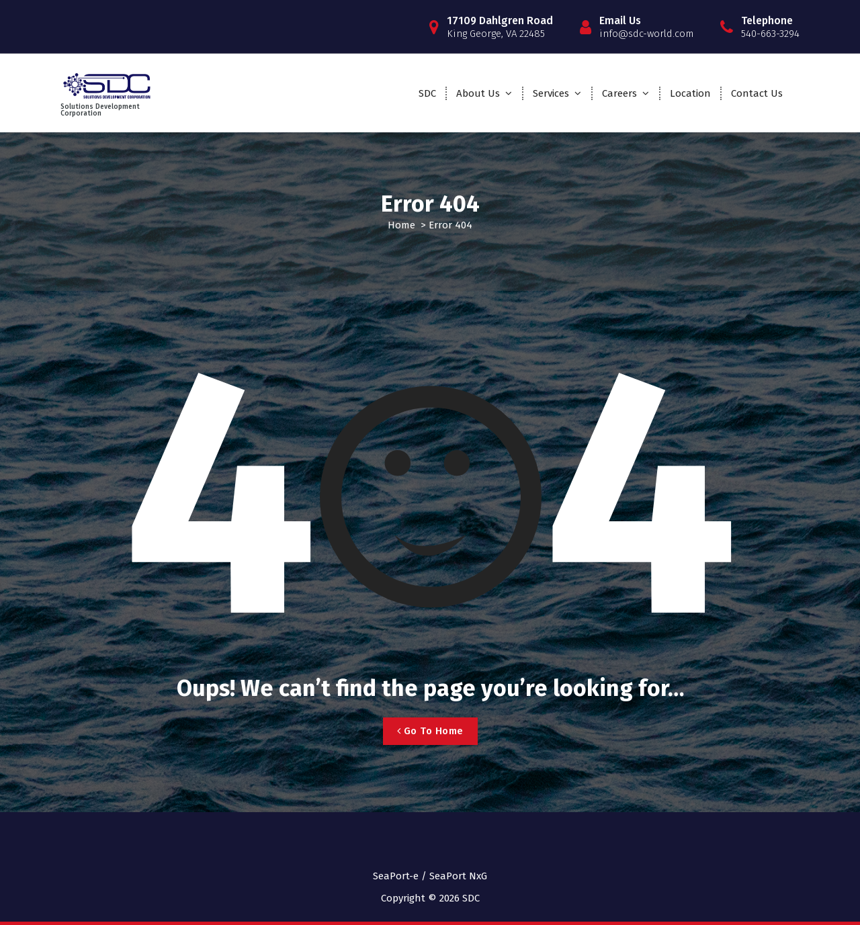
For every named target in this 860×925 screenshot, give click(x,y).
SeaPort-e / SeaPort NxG (430, 876)
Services (551, 93)
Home (401, 225)
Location (690, 93)
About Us (478, 93)
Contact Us (757, 93)
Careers (619, 93)
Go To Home (430, 731)
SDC (427, 93)
